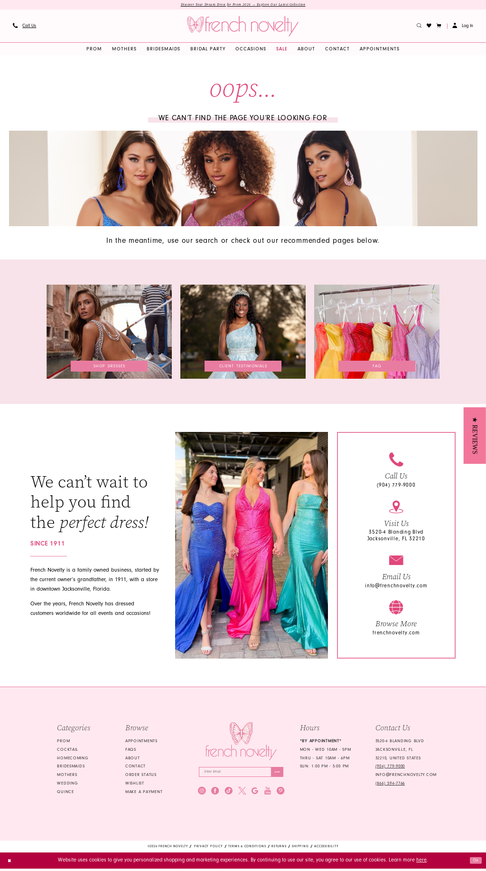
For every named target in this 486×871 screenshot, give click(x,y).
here (421, 863)
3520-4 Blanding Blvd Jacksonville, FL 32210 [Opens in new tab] (396, 536)
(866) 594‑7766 (390, 784)
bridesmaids (70, 767)
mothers (67, 776)
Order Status (141, 776)
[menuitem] (24, 27)
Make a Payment (143, 792)
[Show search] (419, 27)
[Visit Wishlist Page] (429, 27)
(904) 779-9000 (396, 486)
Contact (135, 767)
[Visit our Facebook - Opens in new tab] (215, 794)
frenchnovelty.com (396, 634)
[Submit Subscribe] (275, 774)
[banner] (243, 27)
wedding (67, 784)
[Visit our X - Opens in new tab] (242, 794)
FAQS (130, 750)
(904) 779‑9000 (390, 767)
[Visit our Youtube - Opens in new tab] (267, 794)
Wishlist (134, 784)
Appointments (141, 741)
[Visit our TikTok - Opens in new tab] (228, 794)
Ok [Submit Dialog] (474, 863)
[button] (439, 27)
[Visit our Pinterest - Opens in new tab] (280, 794)
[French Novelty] (241, 742)
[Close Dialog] (10, 863)
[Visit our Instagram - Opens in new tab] (201, 794)
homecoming (72, 758)
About (132, 758)
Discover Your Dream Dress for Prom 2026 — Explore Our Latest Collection (243, 5)
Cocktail (67, 750)
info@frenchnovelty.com (396, 587)
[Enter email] (241, 774)
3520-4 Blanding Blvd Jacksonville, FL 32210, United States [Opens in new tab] (399, 750)
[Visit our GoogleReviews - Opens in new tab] (255, 794)
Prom (63, 741)
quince (65, 792)
